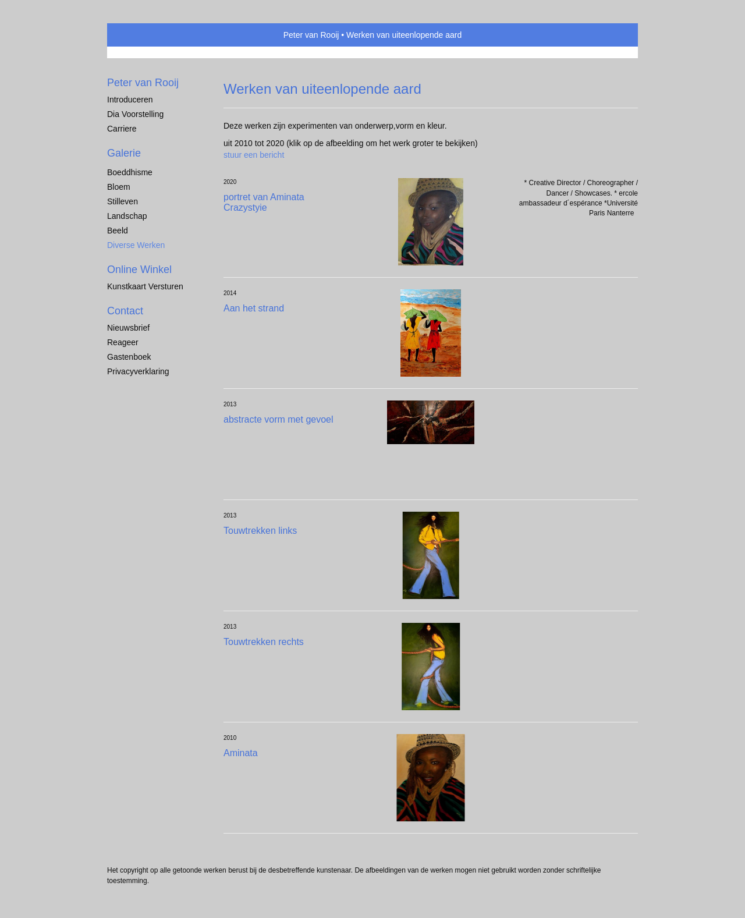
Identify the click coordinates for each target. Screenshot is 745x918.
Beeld (117, 230)
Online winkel (139, 269)
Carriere (122, 128)
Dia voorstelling (135, 114)
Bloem (118, 187)
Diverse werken (136, 245)
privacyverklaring (138, 371)
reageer (123, 342)
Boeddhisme (129, 172)
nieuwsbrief (128, 327)
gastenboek (129, 356)
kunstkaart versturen (145, 286)
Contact (125, 311)
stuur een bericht (254, 155)
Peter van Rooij (311, 35)
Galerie (124, 153)
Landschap (127, 216)
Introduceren (130, 99)
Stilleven (122, 201)
